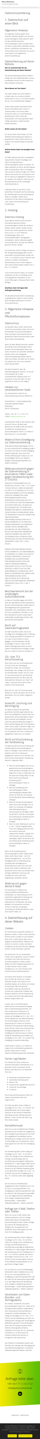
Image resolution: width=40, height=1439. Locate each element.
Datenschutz (24, 1415)
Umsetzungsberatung (10, 3)
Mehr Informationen (25, 1436)
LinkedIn (20, 1394)
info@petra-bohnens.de (17, 416)
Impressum (15, 1415)
